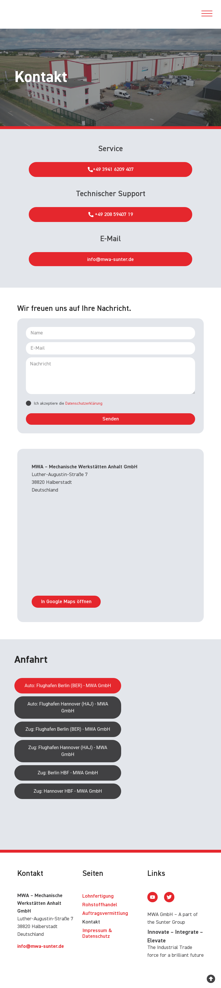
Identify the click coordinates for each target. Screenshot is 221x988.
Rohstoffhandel (99, 905)
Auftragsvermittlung (105, 913)
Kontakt (91, 922)
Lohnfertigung (98, 896)
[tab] (67, 686)
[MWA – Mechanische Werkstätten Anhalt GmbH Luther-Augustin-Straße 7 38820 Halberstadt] (110, 544)
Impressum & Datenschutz (97, 933)
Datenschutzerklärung (83, 404)
